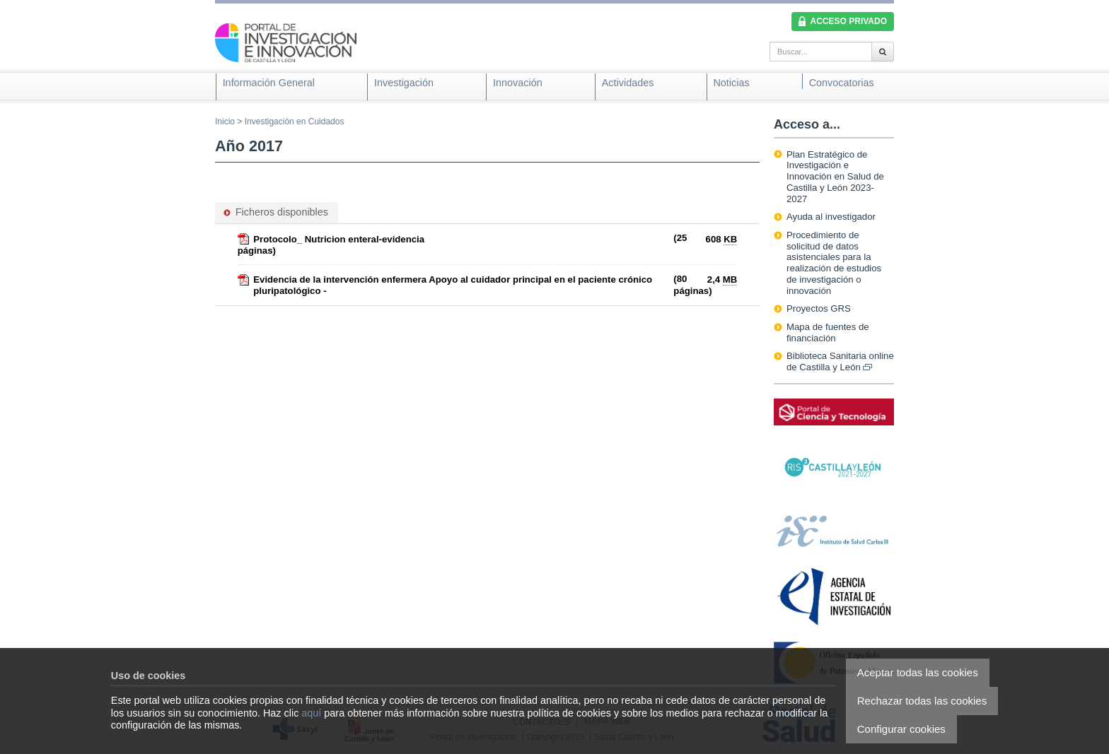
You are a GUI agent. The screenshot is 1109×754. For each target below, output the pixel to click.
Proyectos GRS (818, 308)
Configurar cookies (901, 729)
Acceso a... (807, 124)
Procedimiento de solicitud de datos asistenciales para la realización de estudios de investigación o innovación (833, 263)
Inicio (225, 121)
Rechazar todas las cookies (922, 701)
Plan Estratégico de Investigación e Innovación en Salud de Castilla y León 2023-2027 (835, 176)
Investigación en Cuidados (294, 121)
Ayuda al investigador (831, 216)
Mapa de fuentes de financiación (827, 332)
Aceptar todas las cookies (917, 672)
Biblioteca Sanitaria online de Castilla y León (840, 361)
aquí (311, 713)
